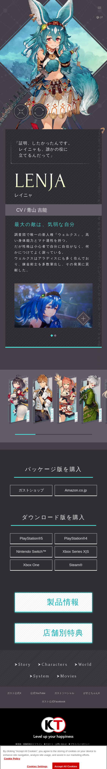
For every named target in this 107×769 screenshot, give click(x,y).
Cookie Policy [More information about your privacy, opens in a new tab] (12, 766)
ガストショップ (31, 490)
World (83, 664)
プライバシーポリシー (80, 744)
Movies (67, 676)
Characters (53, 664)
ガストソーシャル (64, 693)
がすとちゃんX (91, 693)
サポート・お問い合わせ (56, 744)
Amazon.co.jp (76, 490)
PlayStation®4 (75, 538)
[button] (51, 335)
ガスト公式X (14, 693)
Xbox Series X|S (76, 552)
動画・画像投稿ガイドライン (29, 744)
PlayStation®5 (31, 538)
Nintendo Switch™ (31, 552)
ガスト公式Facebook (53, 701)
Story (23, 664)
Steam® (75, 565)
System (40, 676)
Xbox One (31, 565)
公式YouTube (37, 693)
